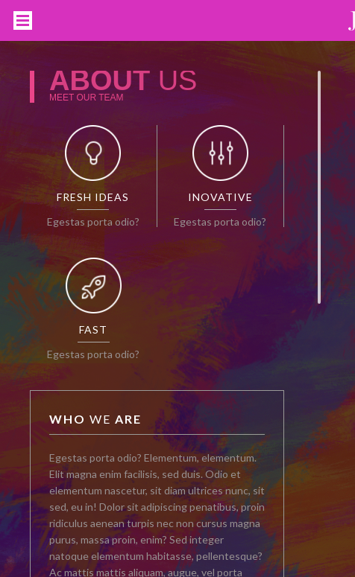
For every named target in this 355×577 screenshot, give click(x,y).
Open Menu (22, 20)
